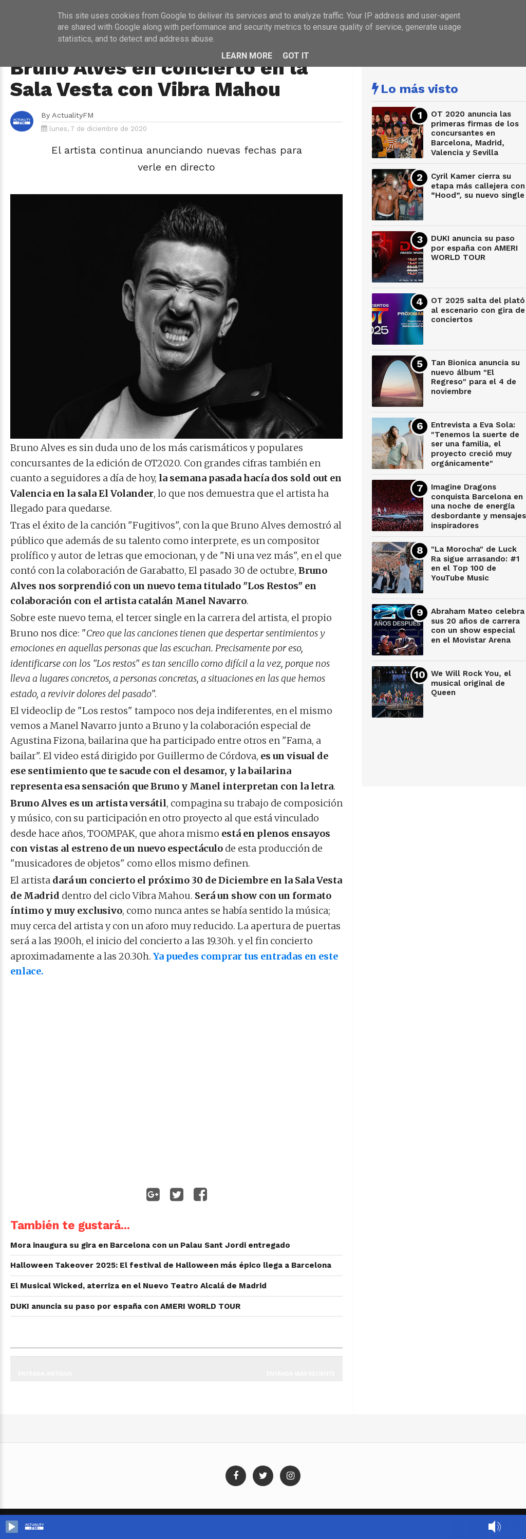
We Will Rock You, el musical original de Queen (471, 683)
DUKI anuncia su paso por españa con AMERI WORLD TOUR (474, 248)
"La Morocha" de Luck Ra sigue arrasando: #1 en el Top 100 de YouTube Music (475, 564)
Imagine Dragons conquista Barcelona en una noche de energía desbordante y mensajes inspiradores (478, 506)
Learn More (246, 56)
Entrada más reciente (301, 1373)
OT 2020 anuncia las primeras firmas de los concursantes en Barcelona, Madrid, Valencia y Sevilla (475, 133)
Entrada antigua (45, 1373)
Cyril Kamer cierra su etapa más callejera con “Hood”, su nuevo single (478, 186)
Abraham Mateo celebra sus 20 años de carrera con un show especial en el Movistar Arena (477, 626)
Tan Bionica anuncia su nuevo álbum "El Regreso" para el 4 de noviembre (475, 377)
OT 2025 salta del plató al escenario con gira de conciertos (478, 310)
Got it (296, 56)
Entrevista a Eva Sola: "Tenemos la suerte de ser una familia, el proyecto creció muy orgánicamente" (475, 444)
